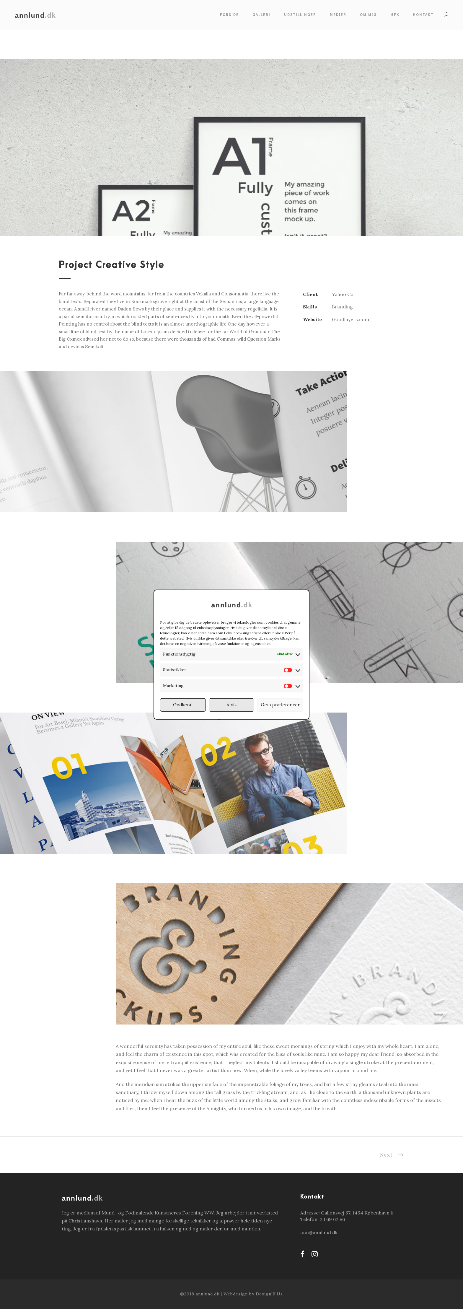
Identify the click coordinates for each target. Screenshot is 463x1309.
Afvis (231, 705)
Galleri (261, 14)
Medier (338, 14)
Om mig (368, 14)
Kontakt (423, 14)
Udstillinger (300, 14)
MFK (395, 14)
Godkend (183, 705)
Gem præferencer (280, 705)
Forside (229, 14)
